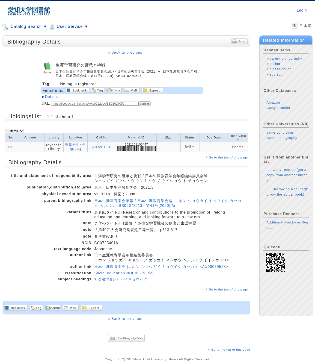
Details (51, 97)
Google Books (278, 108)
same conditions (280, 132)
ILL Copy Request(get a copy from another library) (286, 175)
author (275, 64)
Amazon (273, 102)
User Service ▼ (68, 26)
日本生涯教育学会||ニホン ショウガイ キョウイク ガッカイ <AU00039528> (161, 267)
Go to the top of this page (228, 157)
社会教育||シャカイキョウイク (121, 279)
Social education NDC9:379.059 (124, 273)
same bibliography (281, 138)
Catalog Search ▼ (24, 26)
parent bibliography (286, 58)
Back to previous (126, 52)
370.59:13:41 (102, 147)
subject (276, 74)
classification (281, 69)
